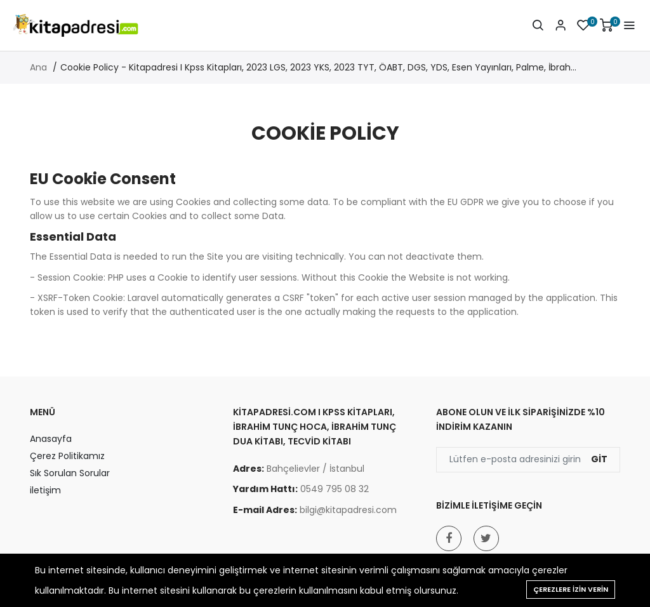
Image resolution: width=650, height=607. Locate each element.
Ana (38, 67)
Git (599, 459)
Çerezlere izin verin (570, 589)
